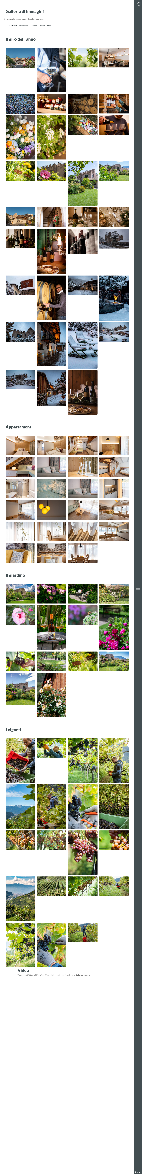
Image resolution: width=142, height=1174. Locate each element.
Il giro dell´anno (12, 25)
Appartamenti (23, 25)
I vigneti (42, 25)
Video (49, 25)
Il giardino (34, 25)
